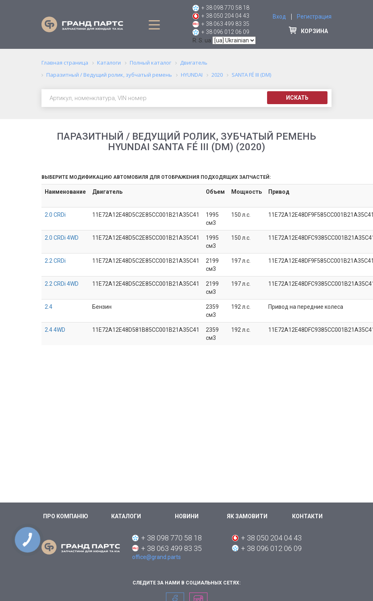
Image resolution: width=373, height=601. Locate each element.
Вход (279, 16)
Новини (187, 516)
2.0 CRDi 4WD (62, 238)
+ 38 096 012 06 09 (225, 32)
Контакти (307, 516)
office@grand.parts (156, 557)
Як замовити (247, 516)
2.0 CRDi (55, 215)
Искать (297, 97)
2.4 (48, 307)
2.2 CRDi (55, 261)
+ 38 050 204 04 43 (225, 16)
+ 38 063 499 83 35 (225, 24)
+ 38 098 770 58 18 (225, 7)
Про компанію (65, 516)
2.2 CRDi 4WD (62, 284)
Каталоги (126, 516)
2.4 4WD (55, 330)
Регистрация (314, 16)
